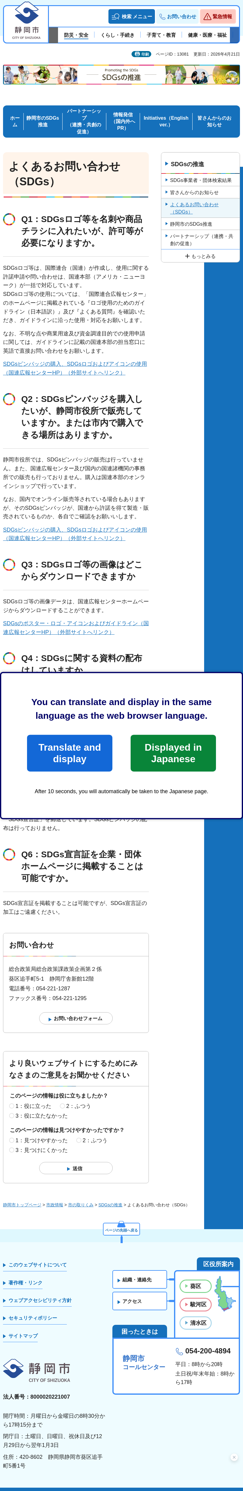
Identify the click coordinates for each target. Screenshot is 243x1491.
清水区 (198, 1314)
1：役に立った (33, 1097)
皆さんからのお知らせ (214, 112)
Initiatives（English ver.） (166, 112)
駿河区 (198, 1296)
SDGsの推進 (188, 155)
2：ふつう (78, 1097)
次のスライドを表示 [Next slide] (234, 35)
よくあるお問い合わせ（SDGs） (194, 199)
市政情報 (54, 1196)
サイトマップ (23, 1327)
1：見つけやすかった (41, 1132)
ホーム (15, 112)
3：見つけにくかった (41, 1141)
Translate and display (69, 753)
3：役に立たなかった (41, 1107)
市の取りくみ (81, 1196)
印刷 (145, 54)
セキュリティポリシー (33, 1309)
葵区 (195, 1277)
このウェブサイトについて (38, 1256)
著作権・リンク (26, 1274)
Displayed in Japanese (173, 753)
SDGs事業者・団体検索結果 (201, 171)
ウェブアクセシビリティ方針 (40, 1291)
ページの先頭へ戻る (121, 1220)
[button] (131, 16)
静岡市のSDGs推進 (42, 112)
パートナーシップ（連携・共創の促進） (201, 231)
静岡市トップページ (22, 1196)
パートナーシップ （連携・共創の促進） (84, 112)
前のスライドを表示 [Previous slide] (53, 35)
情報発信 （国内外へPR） (123, 112)
